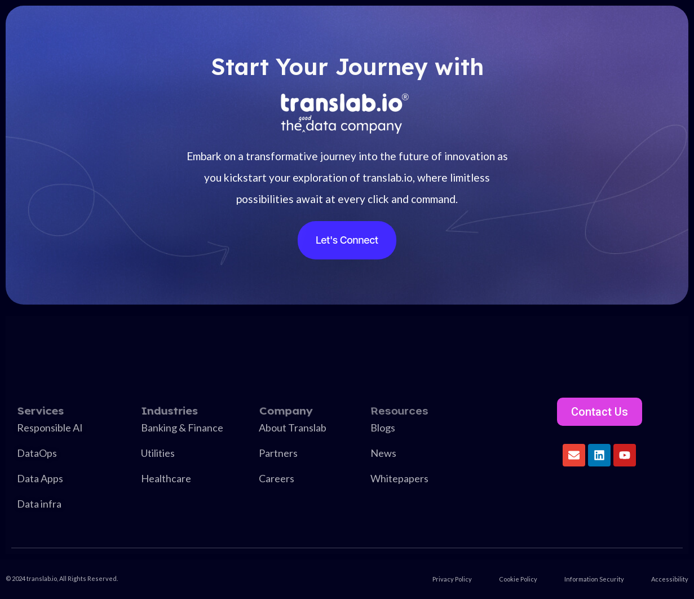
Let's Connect (347, 240)
